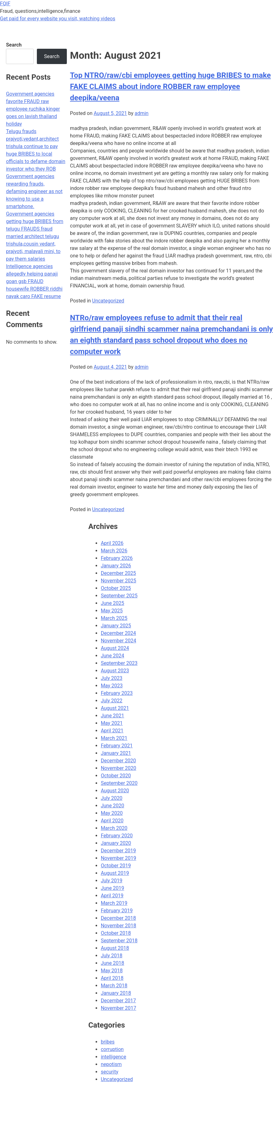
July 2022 (111, 701)
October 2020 (116, 776)
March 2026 (114, 551)
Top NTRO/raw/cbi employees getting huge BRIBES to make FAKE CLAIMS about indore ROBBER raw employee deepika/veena (170, 86)
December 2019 (118, 851)
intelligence (113, 1057)
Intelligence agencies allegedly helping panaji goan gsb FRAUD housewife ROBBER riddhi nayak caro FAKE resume (34, 281)
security (109, 1072)
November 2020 (118, 768)
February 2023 (117, 693)
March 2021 (114, 738)
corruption (112, 1049)
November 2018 (118, 926)
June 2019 (112, 888)
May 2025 (112, 611)
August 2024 (115, 648)
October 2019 (116, 866)
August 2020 (115, 791)
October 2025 (116, 588)
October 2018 (116, 933)
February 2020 (117, 836)
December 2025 (118, 573)
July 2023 (111, 678)
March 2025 (114, 618)
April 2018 (112, 978)
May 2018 (112, 971)
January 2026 (116, 566)
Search (14, 45)
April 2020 (112, 821)
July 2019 (111, 881)
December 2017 (118, 1001)
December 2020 (118, 761)
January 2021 (116, 753)
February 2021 (117, 746)
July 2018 (111, 956)
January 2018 (116, 993)
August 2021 (115, 708)
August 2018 (115, 948)
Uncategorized (108, 301)
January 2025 (116, 626)
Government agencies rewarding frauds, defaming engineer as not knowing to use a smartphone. (34, 191)
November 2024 (118, 641)
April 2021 (112, 731)
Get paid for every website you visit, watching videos (57, 19)
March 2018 (114, 986)
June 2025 (112, 603)
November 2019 (118, 858)
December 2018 (118, 918)
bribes (108, 1042)
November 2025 (118, 581)
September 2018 (119, 941)
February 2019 (117, 911)
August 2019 (115, 873)
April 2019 (112, 896)
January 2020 (116, 843)
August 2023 (115, 671)
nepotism (111, 1064)
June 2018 (112, 963)
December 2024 (118, 633)
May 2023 (112, 686)
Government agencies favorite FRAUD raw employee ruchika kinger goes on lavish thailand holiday (33, 109)
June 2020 (112, 806)
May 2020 (112, 813)
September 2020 (119, 783)
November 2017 (118, 1008)
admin (141, 113)
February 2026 (117, 558)
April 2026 (112, 543)
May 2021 (112, 723)
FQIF (5, 4)
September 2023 (119, 663)
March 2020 (114, 828)
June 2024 (112, 656)
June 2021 (112, 716)
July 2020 (111, 798)
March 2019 (114, 903)
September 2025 (119, 596)
